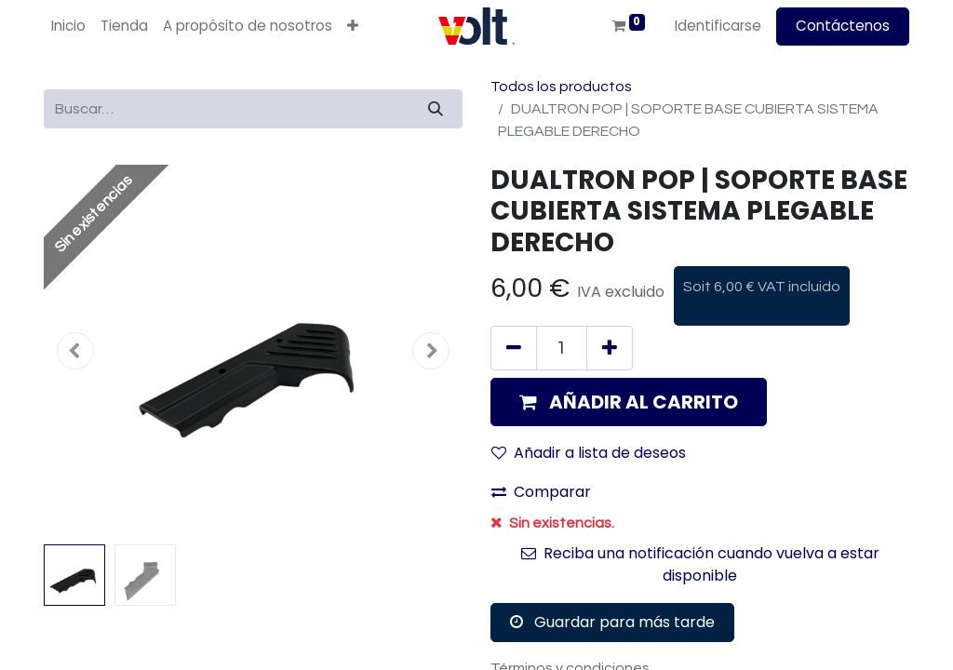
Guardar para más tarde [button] (612, 622)
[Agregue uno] (609, 348)
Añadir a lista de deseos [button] (588, 452)
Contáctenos (843, 25)
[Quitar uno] (513, 348)
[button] (353, 26)
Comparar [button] (541, 491)
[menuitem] (68, 26)
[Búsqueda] (436, 108)
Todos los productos (561, 86)
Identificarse (718, 25)
